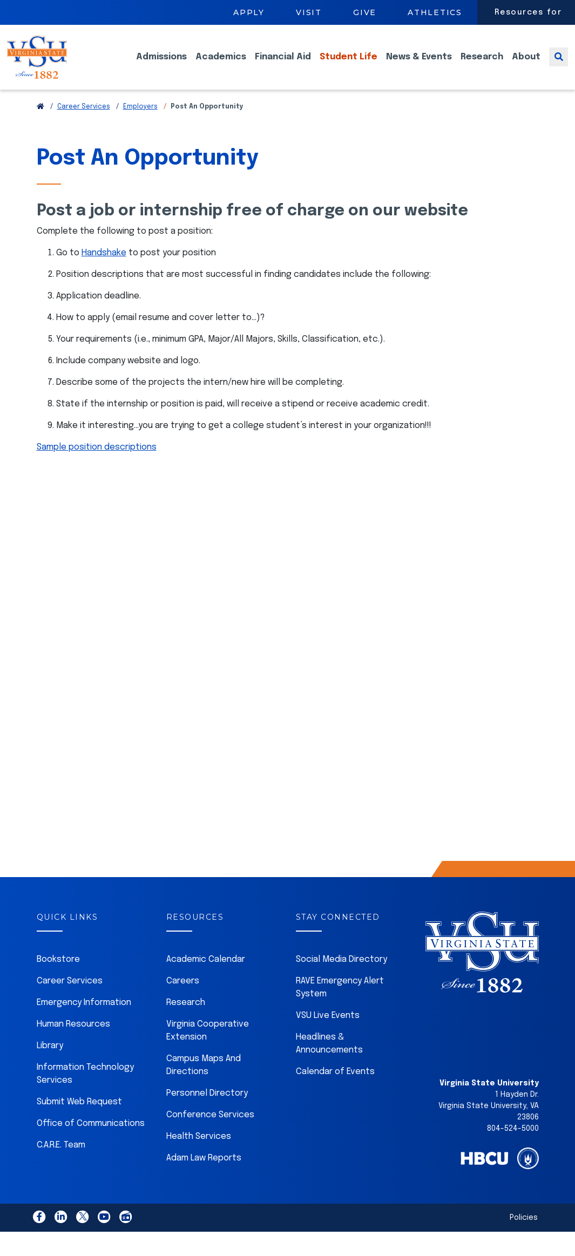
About (526, 65)
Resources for (528, 12)
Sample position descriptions (97, 463)
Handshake (104, 269)
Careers (182, 997)
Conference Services (210, 1131)
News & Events (419, 65)
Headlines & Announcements (329, 1060)
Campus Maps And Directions (203, 1081)
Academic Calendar (205, 975)
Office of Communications (91, 1139)
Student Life (348, 65)
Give (364, 12)
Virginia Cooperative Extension (207, 1047)
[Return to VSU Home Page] (40, 123)
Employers (140, 123)
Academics (220, 65)
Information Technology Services (85, 1090)
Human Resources (73, 1040)
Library (50, 1062)
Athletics (435, 12)
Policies (524, 1234)
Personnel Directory (207, 1109)
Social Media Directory (341, 975)
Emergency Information (84, 1018)
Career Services (83, 123)
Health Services (198, 1152)
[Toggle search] (558, 65)
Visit (309, 12)
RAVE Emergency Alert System (340, 1004)
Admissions (161, 65)
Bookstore (58, 975)
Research (482, 65)
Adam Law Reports (203, 1174)
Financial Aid (283, 65)
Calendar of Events (335, 1087)
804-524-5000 (513, 1145)
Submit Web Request (79, 1118)
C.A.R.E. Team (61, 1161)
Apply (249, 12)
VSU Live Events (328, 1031)
